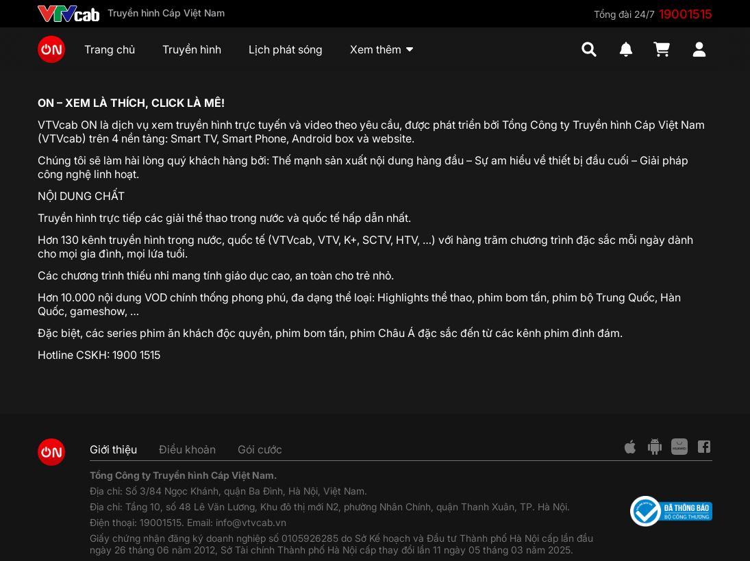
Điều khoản (187, 449)
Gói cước (260, 449)
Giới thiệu (113, 449)
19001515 (685, 14)
